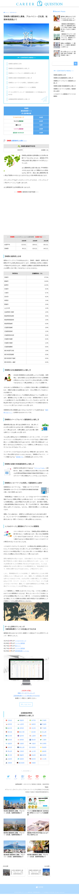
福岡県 (44, 756)
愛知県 (33, 740)
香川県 (10, 756)
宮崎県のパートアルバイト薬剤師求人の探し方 (22, 73)
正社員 (46, 790)
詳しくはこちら (26, 705)
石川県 (10, 737)
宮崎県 (10, 764)
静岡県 (22, 740)
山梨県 (33, 737)
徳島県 (44, 752)
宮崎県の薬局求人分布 (15, 63)
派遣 (27, 793)
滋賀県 (10, 744)
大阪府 (33, 744)
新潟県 (33, 733)
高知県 (33, 756)
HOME (39, 889)
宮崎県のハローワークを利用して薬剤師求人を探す (23, 83)
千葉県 (44, 729)
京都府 (22, 744)
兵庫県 (44, 744)
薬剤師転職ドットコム (22, 651)
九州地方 (39, 790)
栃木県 (10, 729)
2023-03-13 (26, 785)
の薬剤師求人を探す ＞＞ (17, 141)
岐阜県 (10, 740)
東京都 (10, 733)
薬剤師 (34, 785)
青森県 (22, 721)
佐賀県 (10, 760)
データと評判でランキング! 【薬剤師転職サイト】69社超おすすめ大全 (27, 94)
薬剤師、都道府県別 (43, 785)
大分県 (44, 760)
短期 (32, 793)
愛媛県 (22, 756)
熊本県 (33, 760)
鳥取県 (33, 748)
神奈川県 (21, 733)
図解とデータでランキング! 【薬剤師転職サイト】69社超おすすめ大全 (26, 694)
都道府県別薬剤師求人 (42, 793)
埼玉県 (33, 729)
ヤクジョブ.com (39, 469)
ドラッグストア (19, 790)
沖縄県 (33, 764)
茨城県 (44, 725)
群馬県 (22, 729)
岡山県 (10, 752)
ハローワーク (30, 790)
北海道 (10, 721)
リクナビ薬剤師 (20, 649)
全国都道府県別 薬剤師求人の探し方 (19, 100)
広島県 (22, 752)
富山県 (44, 733)
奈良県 (10, 748)
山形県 (22, 725)
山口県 (33, 752)
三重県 (44, 740)
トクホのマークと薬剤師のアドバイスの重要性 (22, 88)
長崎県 (22, 760)
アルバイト (9, 790)
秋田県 (10, 725)
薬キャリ (18, 646)
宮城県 (44, 721)
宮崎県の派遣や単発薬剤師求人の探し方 (20, 78)
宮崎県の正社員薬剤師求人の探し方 (18, 68)
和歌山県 (21, 748)
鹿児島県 (21, 764)
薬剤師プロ (19, 457)
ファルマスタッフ (20, 641)
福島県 (33, 725)
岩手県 (33, 721)
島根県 (44, 748)
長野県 (44, 737)
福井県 (22, 737)
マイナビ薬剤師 (20, 644)
